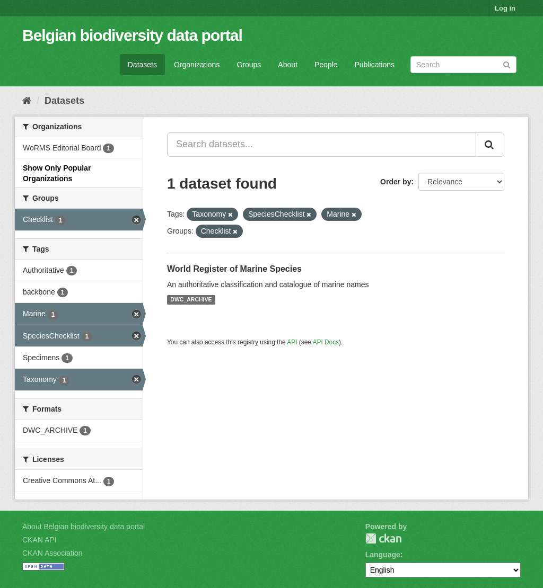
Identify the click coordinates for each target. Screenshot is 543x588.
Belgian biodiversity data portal (132, 35)
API (292, 342)
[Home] (26, 100)
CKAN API (39, 540)
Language (382, 554)
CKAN (383, 538)
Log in (505, 8)
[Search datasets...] (321, 144)
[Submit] (506, 63)
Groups (249, 64)
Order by (395, 181)
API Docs (326, 342)
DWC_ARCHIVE (191, 300)
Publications (375, 64)
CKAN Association (52, 553)
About (287, 64)
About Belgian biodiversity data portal (83, 526)
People (326, 64)
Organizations (197, 64)
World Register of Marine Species (234, 268)
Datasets (142, 64)
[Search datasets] (463, 64)
